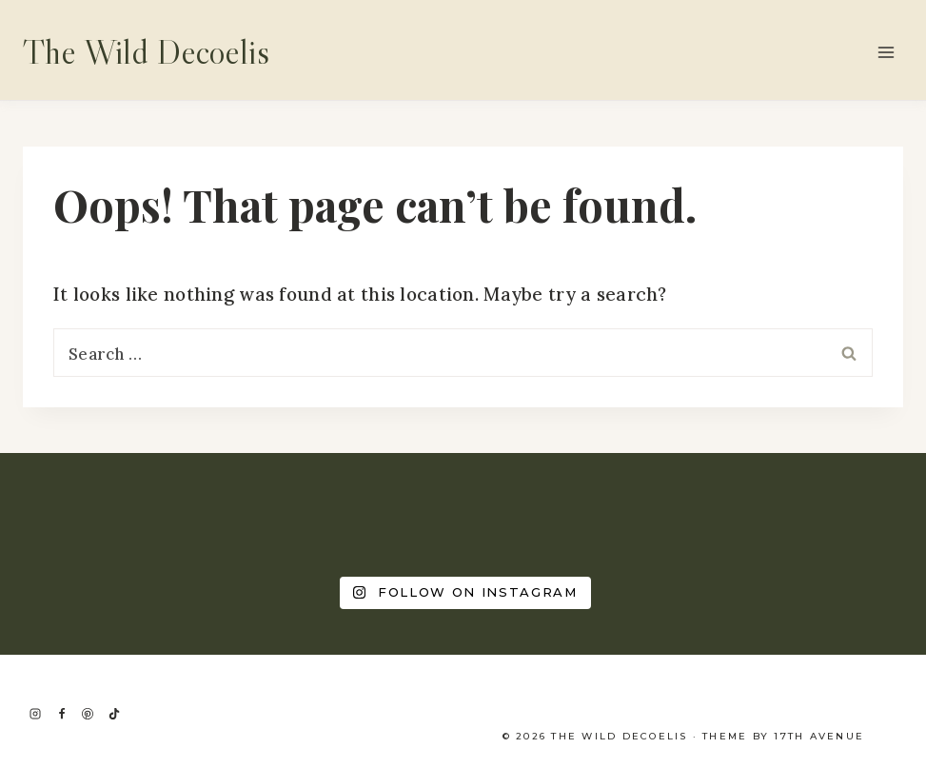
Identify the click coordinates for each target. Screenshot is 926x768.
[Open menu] (885, 52)
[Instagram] (35, 713)
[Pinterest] (87, 713)
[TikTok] (114, 713)
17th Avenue (819, 736)
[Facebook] (61, 713)
